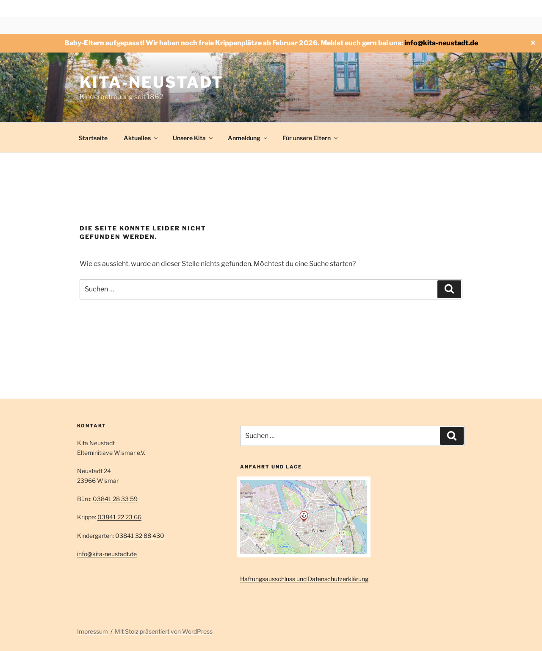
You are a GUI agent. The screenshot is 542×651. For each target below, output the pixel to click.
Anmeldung (248, 137)
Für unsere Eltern (310, 137)
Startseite (93, 137)
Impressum (92, 631)
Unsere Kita (193, 137)
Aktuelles (141, 137)
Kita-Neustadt (151, 82)
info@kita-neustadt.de (441, 43)
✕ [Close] (533, 43)
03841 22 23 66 (119, 517)
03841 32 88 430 (139, 535)
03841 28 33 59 (115, 498)
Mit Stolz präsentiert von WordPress (164, 631)
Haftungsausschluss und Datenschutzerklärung (304, 578)
